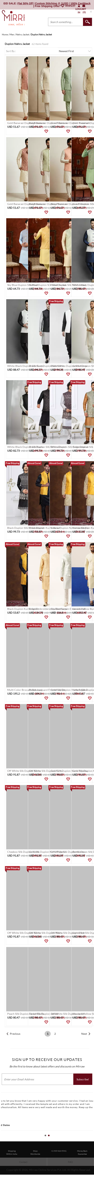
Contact (23, 1162)
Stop (92, 1140)
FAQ (70, 1162)
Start (89, 1140)
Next (84, 1033)
